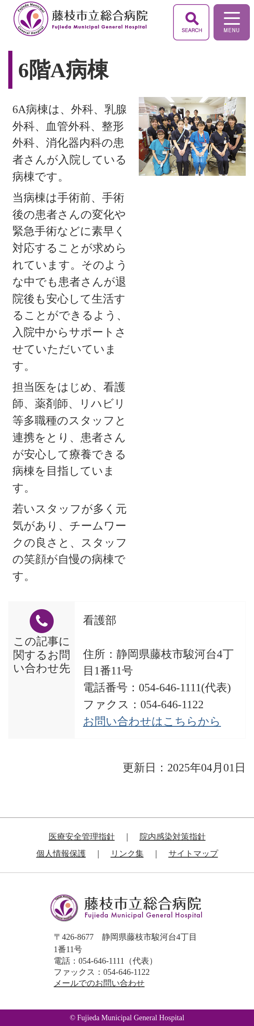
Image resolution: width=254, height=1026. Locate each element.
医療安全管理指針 (82, 836)
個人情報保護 (61, 853)
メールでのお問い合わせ (99, 983)
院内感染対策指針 (173, 836)
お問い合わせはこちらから (152, 721)
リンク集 (127, 853)
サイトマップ (193, 853)
